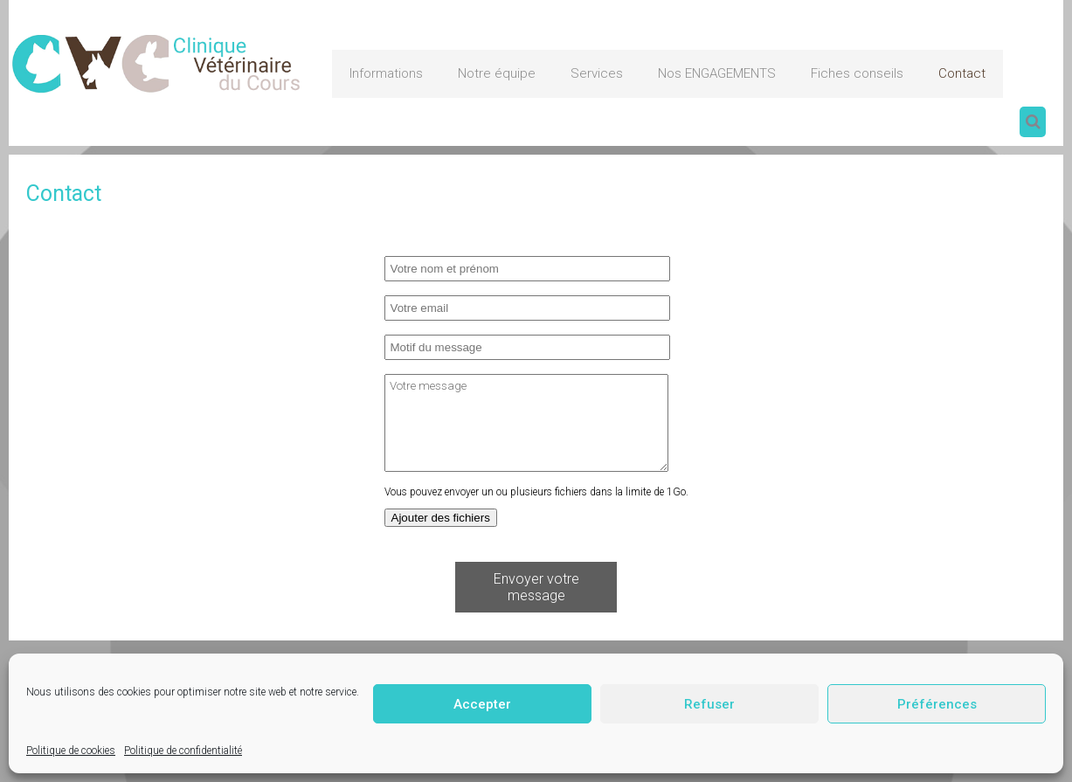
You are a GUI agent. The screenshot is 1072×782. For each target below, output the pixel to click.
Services (597, 73)
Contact (962, 73)
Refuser (709, 704)
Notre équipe (497, 73)
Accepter (482, 704)
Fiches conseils (857, 73)
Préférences (937, 704)
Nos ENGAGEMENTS (717, 73)
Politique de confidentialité (183, 750)
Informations (386, 73)
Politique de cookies (70, 750)
